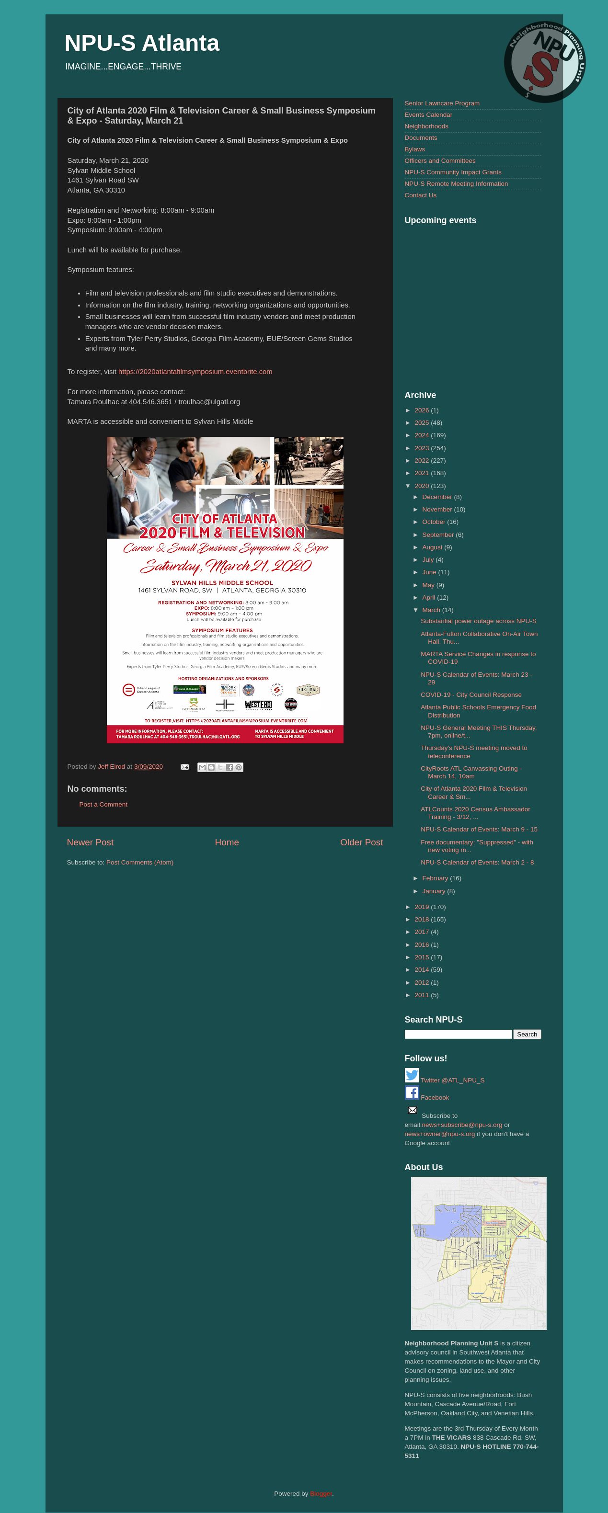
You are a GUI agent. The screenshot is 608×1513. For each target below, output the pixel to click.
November (438, 509)
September (439, 534)
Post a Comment (104, 804)
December (438, 497)
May (429, 585)
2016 (422, 944)
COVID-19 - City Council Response (471, 694)
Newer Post (90, 842)
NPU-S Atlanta (142, 43)
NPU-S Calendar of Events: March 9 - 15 (479, 829)
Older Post (361, 842)
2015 (422, 957)
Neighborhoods (427, 126)
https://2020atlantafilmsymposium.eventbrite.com (195, 371)
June (430, 572)
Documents (421, 137)
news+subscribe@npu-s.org (462, 1124)
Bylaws (415, 149)
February (436, 878)
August (434, 547)
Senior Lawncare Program (442, 103)
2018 (422, 919)
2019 (422, 906)
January (435, 891)
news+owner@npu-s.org (440, 1134)
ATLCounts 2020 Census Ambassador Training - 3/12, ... (475, 813)
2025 (422, 422)
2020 (422, 485)
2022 (422, 460)
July (429, 559)
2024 (422, 435)
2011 (422, 995)
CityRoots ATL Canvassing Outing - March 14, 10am (471, 772)
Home (227, 842)
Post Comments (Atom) (139, 862)
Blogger (321, 1493)
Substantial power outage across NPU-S (479, 621)
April (430, 597)
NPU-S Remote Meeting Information (456, 183)
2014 (422, 969)
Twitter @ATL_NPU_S (445, 1080)
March (432, 610)
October (435, 521)
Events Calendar (429, 114)
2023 (422, 448)
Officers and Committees (440, 160)
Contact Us (421, 195)
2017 (422, 931)
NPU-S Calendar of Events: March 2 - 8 (477, 862)
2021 (422, 473)
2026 (422, 410)
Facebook (427, 1097)
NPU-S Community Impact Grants (453, 172)
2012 (422, 982)
